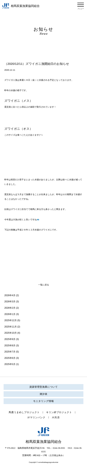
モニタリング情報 (43, 401)
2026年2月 (9, 308)
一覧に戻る (43, 285)
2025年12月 (10, 320)
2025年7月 (9, 351)
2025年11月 (10, 326)
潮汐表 (43, 394)
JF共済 (56, 417)
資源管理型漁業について (43, 387)
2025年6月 (9, 358)
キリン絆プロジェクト (59, 412)
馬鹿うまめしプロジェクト (24, 412)
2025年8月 (9, 345)
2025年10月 (10, 333)
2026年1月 (9, 314)
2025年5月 (9, 364)
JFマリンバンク (36, 417)
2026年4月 (9, 295)
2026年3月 (9, 301)
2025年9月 (9, 339)
